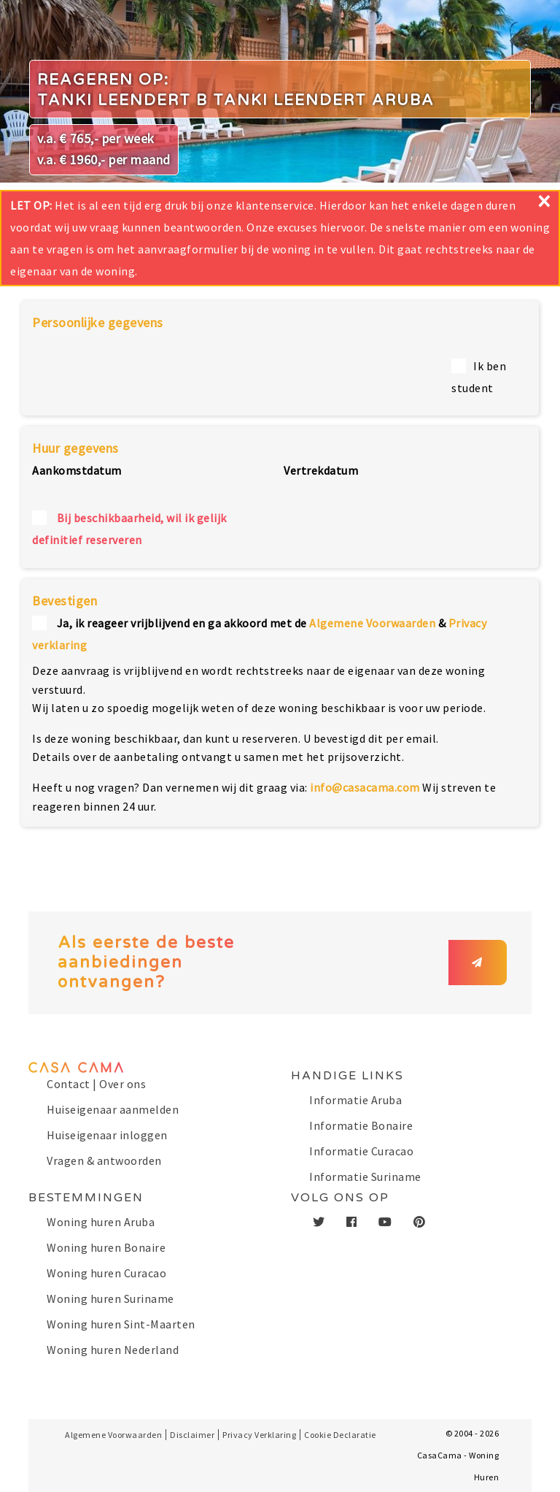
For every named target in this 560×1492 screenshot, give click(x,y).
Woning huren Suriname (110, 1298)
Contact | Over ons (96, 1083)
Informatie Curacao (361, 1151)
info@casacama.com (365, 787)
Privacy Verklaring (259, 1434)
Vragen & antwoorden (104, 1160)
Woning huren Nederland (113, 1349)
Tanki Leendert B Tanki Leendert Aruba (236, 100)
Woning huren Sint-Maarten (121, 1324)
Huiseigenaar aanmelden (113, 1109)
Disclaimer (192, 1434)
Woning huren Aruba (101, 1221)
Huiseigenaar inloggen (107, 1135)
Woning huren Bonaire (106, 1247)
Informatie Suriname (365, 1176)
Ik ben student (478, 377)
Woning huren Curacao (106, 1273)
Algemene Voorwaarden (372, 623)
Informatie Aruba (355, 1100)
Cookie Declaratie (340, 1434)
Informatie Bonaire (361, 1125)
